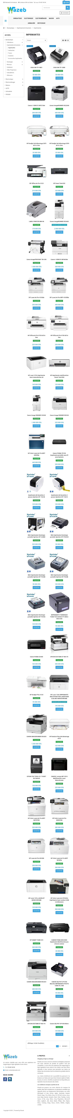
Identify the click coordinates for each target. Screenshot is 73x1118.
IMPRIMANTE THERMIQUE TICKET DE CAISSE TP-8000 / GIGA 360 (59, 619)
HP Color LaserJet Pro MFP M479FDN (36, 822)
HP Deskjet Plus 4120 (36, 697)
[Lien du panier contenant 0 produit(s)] (66, 2)
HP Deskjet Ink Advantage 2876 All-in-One (59, 145)
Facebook (5, 1084)
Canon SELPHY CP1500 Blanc (59, 1028)
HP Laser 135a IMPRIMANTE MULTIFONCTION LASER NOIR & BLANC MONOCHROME (59, 699)
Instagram (10, 1084)
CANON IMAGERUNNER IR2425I (36, 739)
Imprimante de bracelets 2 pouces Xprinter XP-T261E (59, 498)
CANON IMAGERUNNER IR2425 (36, 986)
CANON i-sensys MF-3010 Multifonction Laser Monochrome (59, 781)
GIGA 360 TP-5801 (36, 67)
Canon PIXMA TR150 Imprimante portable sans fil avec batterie (59, 457)
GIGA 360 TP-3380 (59, 67)
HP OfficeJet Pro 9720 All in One (36, 337)
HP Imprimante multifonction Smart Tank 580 (59, 377)
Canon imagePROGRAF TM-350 (36, 260)
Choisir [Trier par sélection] (29, 40)
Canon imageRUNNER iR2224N (59, 105)
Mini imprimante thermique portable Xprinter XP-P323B (36, 578)
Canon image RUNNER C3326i (36, 417)
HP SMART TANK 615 (36, 944)
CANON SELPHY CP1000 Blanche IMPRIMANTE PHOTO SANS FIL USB (59, 988)
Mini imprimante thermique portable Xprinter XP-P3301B (59, 538)
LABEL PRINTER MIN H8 (36, 222)
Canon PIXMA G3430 (36, 659)
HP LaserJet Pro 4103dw (36, 298)
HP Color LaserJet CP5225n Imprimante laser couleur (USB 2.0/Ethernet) (59, 903)
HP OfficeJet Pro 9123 (36, 184)
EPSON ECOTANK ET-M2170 (59, 659)
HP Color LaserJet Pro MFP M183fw (59, 862)
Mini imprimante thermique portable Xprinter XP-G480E (36, 538)
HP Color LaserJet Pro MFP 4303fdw (36, 456)
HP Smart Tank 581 (59, 184)
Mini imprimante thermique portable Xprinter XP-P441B (36, 618)
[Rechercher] (56, 8)
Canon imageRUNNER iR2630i (59, 222)
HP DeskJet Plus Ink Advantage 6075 (59, 740)
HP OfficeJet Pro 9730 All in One (59, 337)
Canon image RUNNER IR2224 (59, 417)
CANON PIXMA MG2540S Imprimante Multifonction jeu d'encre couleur (59, 946)
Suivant (65, 1050)
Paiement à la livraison (10, 2)
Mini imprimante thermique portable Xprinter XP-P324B (59, 578)
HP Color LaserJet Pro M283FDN (59, 822)
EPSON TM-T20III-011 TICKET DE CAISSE (36, 780)
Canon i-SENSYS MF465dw (59, 260)
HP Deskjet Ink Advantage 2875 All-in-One (36, 145)
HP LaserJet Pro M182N (36, 862)
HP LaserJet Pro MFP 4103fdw (59, 298)
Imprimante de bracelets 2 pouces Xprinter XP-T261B (36, 498)
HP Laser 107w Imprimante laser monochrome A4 (36, 377)
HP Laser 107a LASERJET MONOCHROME (36, 903)
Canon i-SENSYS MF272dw (36, 105)
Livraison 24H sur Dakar (25, 2)
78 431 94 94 (40, 2)
